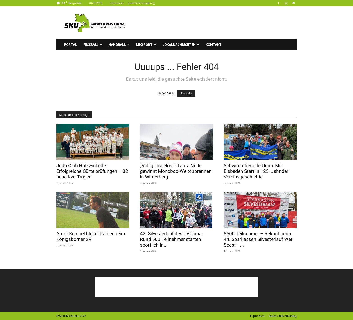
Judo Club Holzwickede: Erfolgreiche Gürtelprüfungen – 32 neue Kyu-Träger (92, 171)
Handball (119, 44)
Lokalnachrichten (181, 44)
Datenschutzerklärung (141, 3)
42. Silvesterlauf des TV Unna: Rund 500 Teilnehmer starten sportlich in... (171, 239)
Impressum (117, 3)
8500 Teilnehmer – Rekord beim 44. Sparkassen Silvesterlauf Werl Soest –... (259, 239)
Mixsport (146, 44)
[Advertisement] (215, 23)
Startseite (186, 93)
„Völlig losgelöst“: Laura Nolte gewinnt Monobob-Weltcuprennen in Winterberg (176, 171)
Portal (70, 44)
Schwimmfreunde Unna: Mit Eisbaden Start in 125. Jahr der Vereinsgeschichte (256, 171)
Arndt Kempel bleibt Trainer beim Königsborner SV (90, 236)
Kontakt (214, 44)
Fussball (92, 44)
